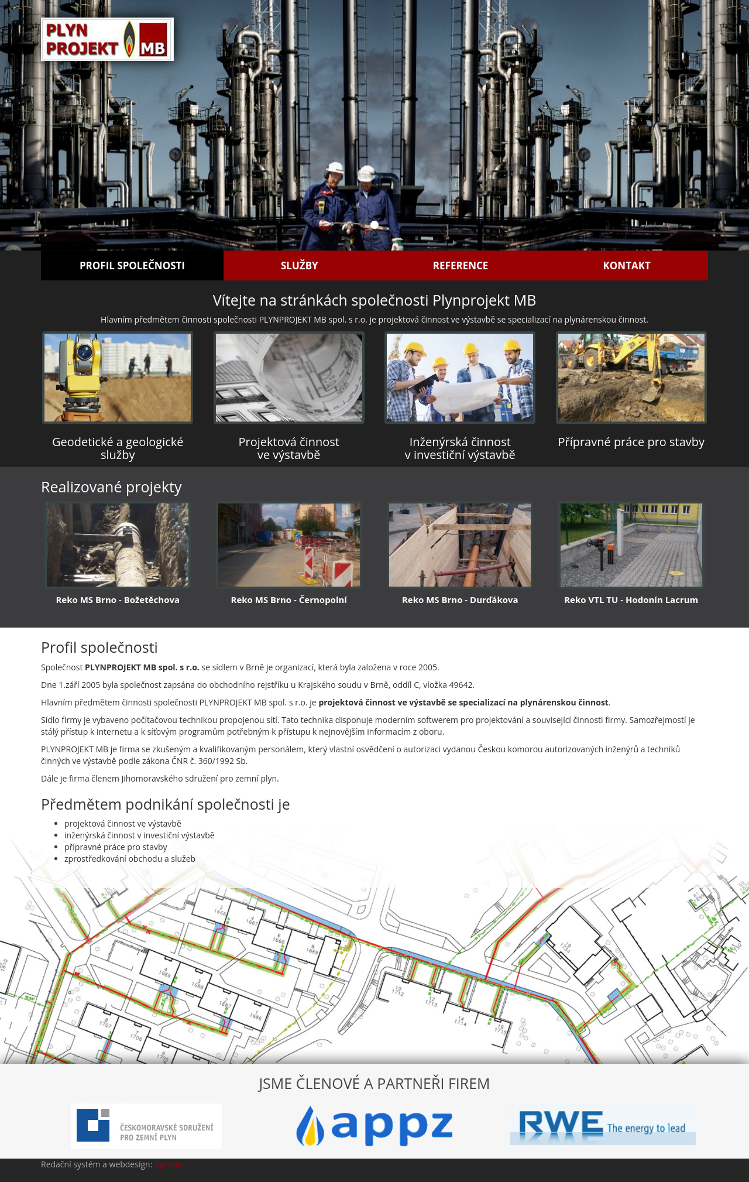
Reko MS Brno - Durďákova (460, 599)
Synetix (168, 1164)
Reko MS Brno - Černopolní (289, 599)
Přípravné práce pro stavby (631, 442)
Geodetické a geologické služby (118, 448)
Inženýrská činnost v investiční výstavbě (460, 448)
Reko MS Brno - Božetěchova (118, 599)
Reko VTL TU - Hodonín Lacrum (631, 599)
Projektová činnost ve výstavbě (289, 448)
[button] (56, 125)
